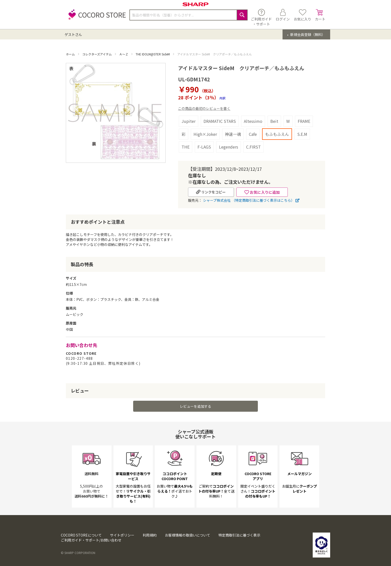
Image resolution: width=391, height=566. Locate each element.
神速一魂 (233, 134)
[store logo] (96, 17)
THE (186, 147)
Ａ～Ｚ (124, 54)
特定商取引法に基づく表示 (239, 535)
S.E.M (302, 134)
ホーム (71, 54)
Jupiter (189, 121)
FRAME (304, 121)
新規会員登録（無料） (307, 34)
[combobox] (188, 14)
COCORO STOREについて (81, 535)
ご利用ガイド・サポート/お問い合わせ (91, 540)
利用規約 (150, 535)
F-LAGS (204, 147)
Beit (274, 121)
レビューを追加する (195, 406)
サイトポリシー (122, 535)
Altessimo (253, 121)
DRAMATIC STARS (219, 121)
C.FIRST (253, 147)
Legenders (228, 147)
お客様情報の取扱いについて (187, 535)
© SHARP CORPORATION (78, 553)
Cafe (253, 134)
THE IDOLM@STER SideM (153, 54)
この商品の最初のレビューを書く (204, 108)
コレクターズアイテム (97, 54)
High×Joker (205, 134)
